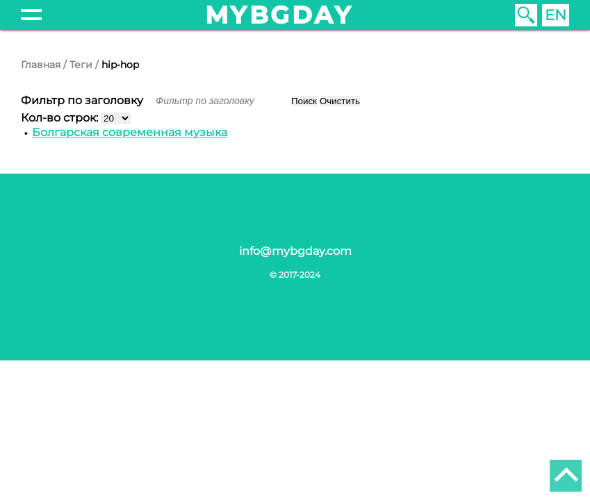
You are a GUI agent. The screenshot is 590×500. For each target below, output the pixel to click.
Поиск (304, 101)
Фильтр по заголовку (83, 100)
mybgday (279, 15)
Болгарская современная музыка (129, 132)
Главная (40, 64)
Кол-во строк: (61, 117)
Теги (80, 64)
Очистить (340, 101)
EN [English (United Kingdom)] (555, 15)
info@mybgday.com (295, 251)
